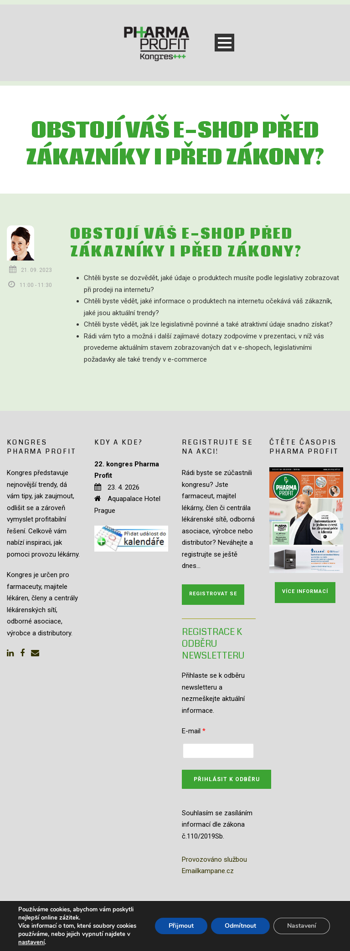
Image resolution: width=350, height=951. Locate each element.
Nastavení (301, 925)
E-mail (194, 731)
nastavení (31, 942)
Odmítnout (240, 925)
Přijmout (181, 925)
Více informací (305, 591)
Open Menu (224, 42)
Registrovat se (213, 594)
